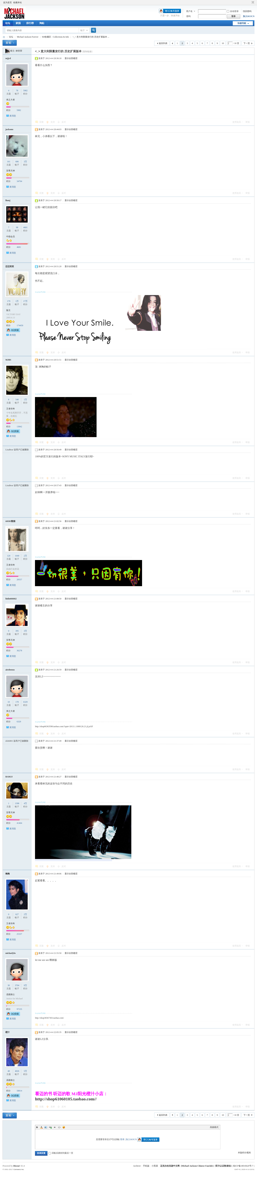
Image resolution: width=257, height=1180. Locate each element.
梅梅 (7, 873)
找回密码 (247, 11)
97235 (19, 1009)
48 (8, 1071)
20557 (19, 579)
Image (46, 1127)
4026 (17, 1071)
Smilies (63, 1127)
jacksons (9, 129)
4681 (25, 227)
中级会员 (10, 236)
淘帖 (41, 23)
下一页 (246, 43)
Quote (55, 1127)
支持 (53, 122)
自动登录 (233, 11)
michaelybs (10, 953)
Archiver (137, 1166)
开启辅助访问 (249, 2)
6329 (25, 702)
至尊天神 (10, 170)
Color (41, 1127)
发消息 (12, 116)
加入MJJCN (249, 16)
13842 (19, 426)
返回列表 (163, 43)
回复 (41, 122)
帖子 (82, 30)
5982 (25, 90)
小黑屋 (155, 1166)
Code (59, 1127)
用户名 (189, 11)
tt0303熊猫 (10, 521)
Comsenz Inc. (18, 1169)
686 (17, 161)
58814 (19, 1090)
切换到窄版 (252, 2)
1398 (17, 803)
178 (17, 702)
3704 (17, 985)
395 (17, 631)
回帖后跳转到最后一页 (61, 1153)
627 (17, 914)
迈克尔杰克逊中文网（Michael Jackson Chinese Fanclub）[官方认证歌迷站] (195, 1166)
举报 (247, 122)
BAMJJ (8, 776)
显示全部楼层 (71, 58)
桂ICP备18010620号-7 (243, 1166)
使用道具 (236, 122)
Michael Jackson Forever (27, 37)
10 (223, 43)
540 (17, 399)
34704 (19, 181)
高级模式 (214, 1127)
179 (8, 301)
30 (8, 985)
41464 (19, 823)
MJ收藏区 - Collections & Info (55, 37)
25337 (19, 934)
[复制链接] (87, 51)
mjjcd (8, 58)
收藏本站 (17, 2)
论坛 (7, 23)
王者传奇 (10, 408)
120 (8, 555)
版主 (8, 310)
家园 (18, 23)
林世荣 (19, 51)
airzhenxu (9, 669)
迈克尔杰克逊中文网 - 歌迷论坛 (3, 37)
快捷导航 (242, 23)
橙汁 (7, 1032)
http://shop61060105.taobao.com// (66, 1099)
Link (50, 1127)
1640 (17, 555)
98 (17, 227)
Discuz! (16, 1166)
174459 (20, 325)
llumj (7, 200)
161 (8, 161)
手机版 (146, 1166)
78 (17, 90)
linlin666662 (11, 598)
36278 (19, 650)
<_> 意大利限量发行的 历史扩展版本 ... (90, 37)
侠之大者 (10, 99)
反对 (64, 122)
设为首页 (7, 2)
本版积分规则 (244, 1152)
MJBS (8, 360)
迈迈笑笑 (9, 266)
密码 (188, 16)
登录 (122, 1139)
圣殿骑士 (10, 994)
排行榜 (30, 23)
